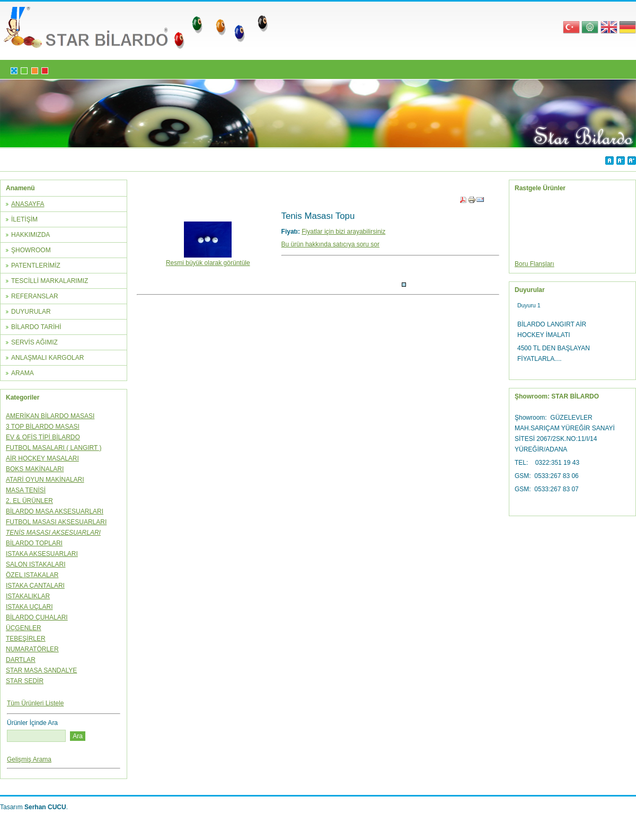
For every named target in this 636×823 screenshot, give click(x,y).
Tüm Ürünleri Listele (35, 703)
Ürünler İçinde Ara (32, 723)
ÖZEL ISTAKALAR (32, 575)
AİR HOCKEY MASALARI (42, 458)
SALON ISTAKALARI (35, 564)
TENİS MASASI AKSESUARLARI (53, 532)
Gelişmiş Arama (29, 759)
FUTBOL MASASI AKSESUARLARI (56, 522)
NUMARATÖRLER (32, 649)
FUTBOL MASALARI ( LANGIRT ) (53, 448)
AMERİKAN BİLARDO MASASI (50, 416)
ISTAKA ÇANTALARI (35, 585)
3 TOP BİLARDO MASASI (43, 426)
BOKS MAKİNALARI (35, 469)
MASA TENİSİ (26, 490)
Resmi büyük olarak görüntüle (208, 259)
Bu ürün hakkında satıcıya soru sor (330, 244)
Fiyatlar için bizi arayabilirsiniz (343, 231)
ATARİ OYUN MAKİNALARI (45, 479)
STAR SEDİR (24, 681)
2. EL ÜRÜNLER (29, 501)
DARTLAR (21, 659)
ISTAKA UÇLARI (29, 606)
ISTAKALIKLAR (28, 596)
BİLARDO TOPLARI (34, 543)
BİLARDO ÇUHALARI (37, 617)
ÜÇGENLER (23, 628)
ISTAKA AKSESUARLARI (42, 553)
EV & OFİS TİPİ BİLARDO (43, 437)
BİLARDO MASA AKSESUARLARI (54, 511)
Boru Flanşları (534, 265)
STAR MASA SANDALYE (41, 670)
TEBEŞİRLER (26, 638)
